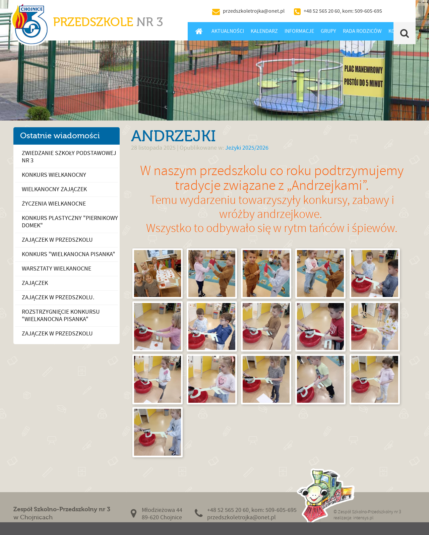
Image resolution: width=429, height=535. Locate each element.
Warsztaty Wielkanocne (56, 269)
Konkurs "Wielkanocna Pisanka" (68, 254)
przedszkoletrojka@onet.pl (254, 11)
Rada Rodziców (362, 31)
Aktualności (227, 31)
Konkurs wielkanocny (54, 175)
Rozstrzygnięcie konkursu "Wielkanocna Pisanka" (61, 315)
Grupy (328, 31)
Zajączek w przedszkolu (57, 240)
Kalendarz (264, 31)
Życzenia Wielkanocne (54, 204)
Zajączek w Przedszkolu (57, 333)
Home (199, 31)
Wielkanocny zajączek (54, 189)
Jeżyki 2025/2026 (246, 148)
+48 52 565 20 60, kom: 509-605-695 (343, 11)
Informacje (299, 31)
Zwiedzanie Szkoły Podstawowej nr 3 (69, 156)
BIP (400, 11)
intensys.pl (363, 518)
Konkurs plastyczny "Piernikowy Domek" (70, 221)
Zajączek (35, 283)
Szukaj (404, 33)
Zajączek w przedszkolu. (58, 297)
